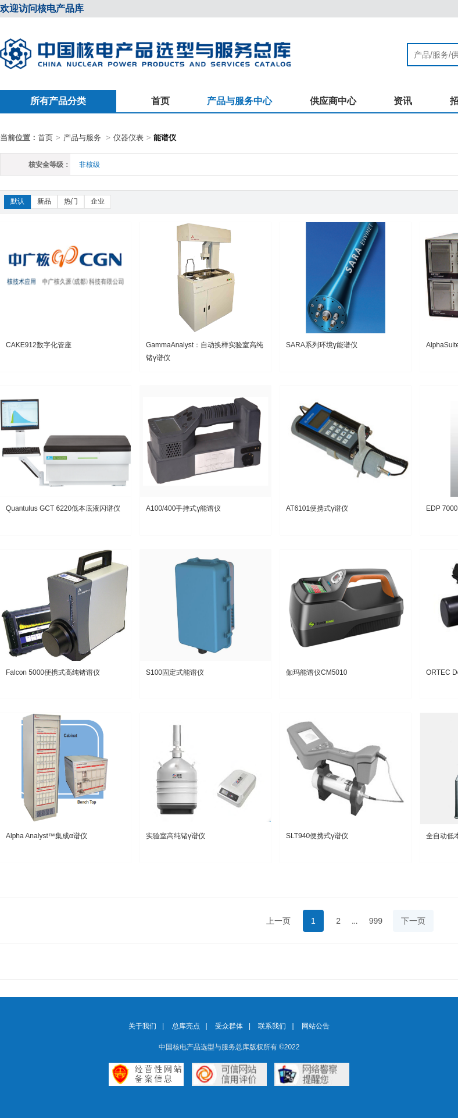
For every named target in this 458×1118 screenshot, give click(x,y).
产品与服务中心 (239, 101)
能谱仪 (164, 137)
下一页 (413, 920)
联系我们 (272, 1026)
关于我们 (142, 1026)
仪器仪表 (128, 137)
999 (375, 920)
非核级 (89, 165)
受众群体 (229, 1026)
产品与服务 (82, 137)
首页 (160, 101)
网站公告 (316, 1026)
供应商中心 (333, 101)
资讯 (402, 101)
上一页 (278, 920)
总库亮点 (186, 1026)
